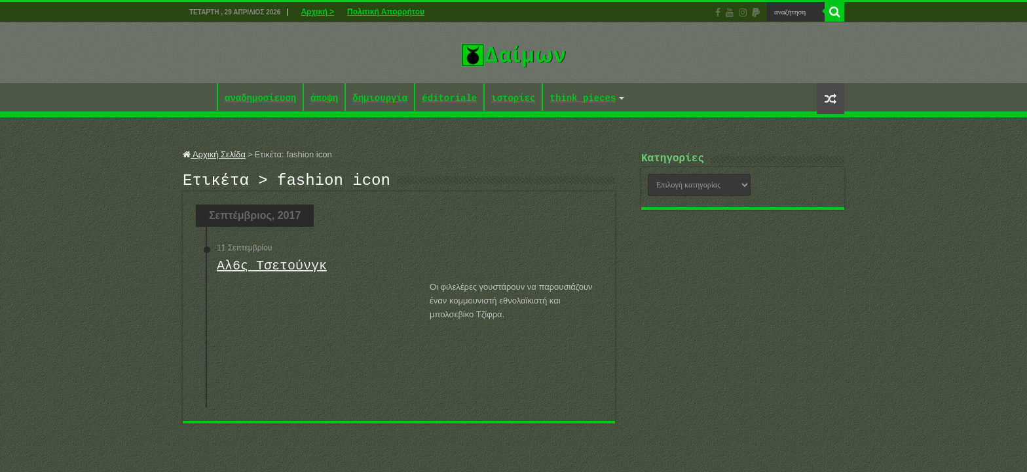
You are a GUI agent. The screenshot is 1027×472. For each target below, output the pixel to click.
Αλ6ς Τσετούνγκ (272, 270)
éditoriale (449, 98)
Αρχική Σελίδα (214, 154)
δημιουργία (379, 98)
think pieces (583, 98)
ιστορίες (513, 98)
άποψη (324, 98)
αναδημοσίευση (260, 98)
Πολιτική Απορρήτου (385, 11)
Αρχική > (317, 11)
